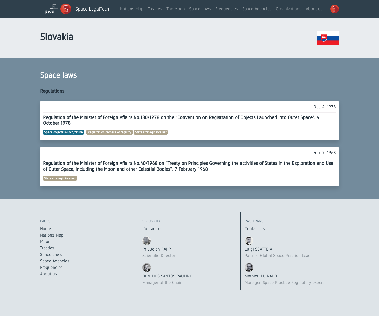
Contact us (152, 228)
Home (45, 228)
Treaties (155, 8)
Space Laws (200, 8)
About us (314, 8)
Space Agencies (257, 8)
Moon (45, 241)
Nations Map (131, 8)
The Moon (175, 8)
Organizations (288, 8)
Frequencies (226, 8)
